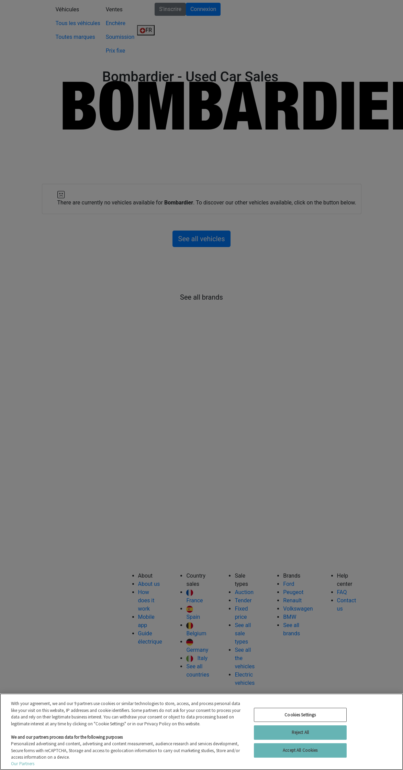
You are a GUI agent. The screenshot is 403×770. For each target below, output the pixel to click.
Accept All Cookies (300, 750)
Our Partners (23, 764)
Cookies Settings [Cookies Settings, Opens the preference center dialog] (300, 715)
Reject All (300, 732)
